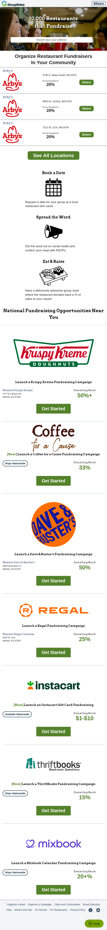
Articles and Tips (23, 909)
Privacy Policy (77, 909)
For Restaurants (58, 909)
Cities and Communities (67, 904)
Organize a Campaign (40, 904)
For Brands (41, 909)
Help (8, 909)
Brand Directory (91, 904)
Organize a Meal (16, 904)
